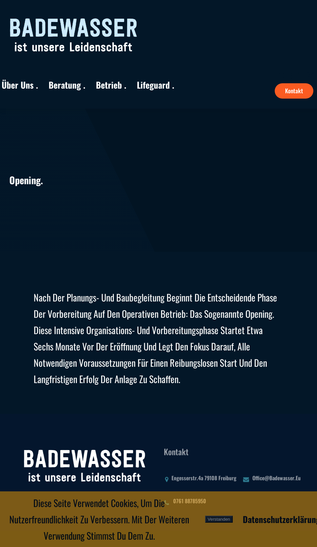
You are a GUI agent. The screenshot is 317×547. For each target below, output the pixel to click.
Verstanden (219, 519)
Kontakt (294, 90)
